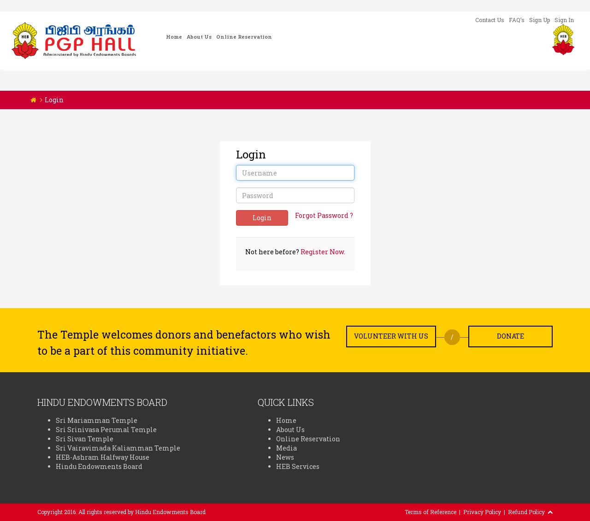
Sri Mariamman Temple (96, 420)
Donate (510, 336)
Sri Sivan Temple (84, 438)
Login (262, 217)
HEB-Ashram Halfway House (102, 457)
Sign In (564, 19)
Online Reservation (244, 36)
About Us (199, 36)
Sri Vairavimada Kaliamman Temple (118, 448)
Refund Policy (526, 511)
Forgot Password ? (324, 215)
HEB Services (297, 466)
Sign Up (539, 19)
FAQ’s (517, 19)
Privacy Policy (482, 511)
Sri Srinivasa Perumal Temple (106, 429)
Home (174, 36)
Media (286, 448)
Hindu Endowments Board (99, 466)
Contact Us (489, 19)
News (285, 457)
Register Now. (323, 251)
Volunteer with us (391, 336)
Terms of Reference (430, 511)
